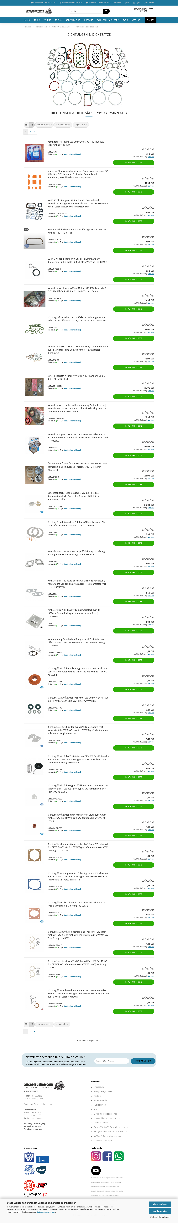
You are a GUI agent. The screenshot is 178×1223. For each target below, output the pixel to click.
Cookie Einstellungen (103, 1141)
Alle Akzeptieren (160, 1204)
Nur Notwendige (160, 1211)
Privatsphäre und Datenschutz (107, 1118)
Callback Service (101, 1123)
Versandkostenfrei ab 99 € (71, 3)
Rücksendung (100, 1105)
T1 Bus (37, 20)
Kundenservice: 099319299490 (43, 3)
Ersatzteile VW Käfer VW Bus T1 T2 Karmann (103, 3)
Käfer (27, 20)
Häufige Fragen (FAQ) (103, 1091)
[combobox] (44, 125)
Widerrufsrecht (100, 1100)
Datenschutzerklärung (46, 1212)
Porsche (88, 20)
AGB (95, 1109)
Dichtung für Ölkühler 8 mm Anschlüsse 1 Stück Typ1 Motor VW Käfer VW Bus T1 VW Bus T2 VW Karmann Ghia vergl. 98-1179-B (77, 817)
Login (136, 3)
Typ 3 (125, 20)
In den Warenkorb (133, 163)
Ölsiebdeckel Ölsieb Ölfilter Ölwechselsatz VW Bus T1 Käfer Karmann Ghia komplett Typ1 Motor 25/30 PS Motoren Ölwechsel (77, 466)
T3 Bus (58, 20)
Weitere (136, 20)
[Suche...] (106, 11)
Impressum (99, 1087)
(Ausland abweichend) (72, 154)
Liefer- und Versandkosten (105, 1114)
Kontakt (97, 1096)
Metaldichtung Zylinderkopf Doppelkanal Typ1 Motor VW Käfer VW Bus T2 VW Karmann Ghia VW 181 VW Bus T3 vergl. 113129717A (77, 642)
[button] (26, 125)
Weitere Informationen (160, 1217)
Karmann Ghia (73, 20)
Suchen (150, 20)
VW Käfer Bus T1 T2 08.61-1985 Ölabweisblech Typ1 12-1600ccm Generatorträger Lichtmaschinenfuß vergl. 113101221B (74, 613)
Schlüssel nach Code (108, 20)
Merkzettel (149, 3)
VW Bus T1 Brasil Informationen (107, 1136)
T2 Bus (47, 20)
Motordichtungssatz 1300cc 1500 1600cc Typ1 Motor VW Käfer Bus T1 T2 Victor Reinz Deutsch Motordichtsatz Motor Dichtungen (78, 349)
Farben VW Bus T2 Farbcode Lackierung (111, 1127)
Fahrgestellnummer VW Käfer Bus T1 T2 (111, 1132)
